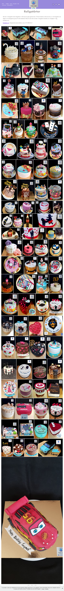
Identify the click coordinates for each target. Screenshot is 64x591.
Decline (46, 589)
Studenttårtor (10, 5)
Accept (43, 589)
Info (18, 3)
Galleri (7, 3)
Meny (11, 3)
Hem (3, 3)
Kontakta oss (6, 23)
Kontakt (14, 3)
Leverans (4, 5)
